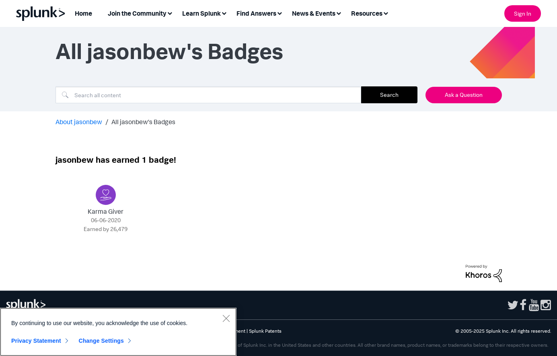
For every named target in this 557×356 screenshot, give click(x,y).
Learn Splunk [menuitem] (201, 13)
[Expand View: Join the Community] (170, 13)
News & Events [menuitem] (313, 13)
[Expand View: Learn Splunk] (224, 13)
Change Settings (101, 341)
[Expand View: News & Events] (339, 13)
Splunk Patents (265, 331)
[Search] (208, 94)
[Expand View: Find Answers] (279, 13)
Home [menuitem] (83, 13)
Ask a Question (464, 94)
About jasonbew (78, 122)
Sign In (522, 13)
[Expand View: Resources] (386, 13)
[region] (118, 332)
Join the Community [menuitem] (137, 13)
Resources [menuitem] (366, 13)
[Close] (226, 318)
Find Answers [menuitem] (256, 13)
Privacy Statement (36, 341)
